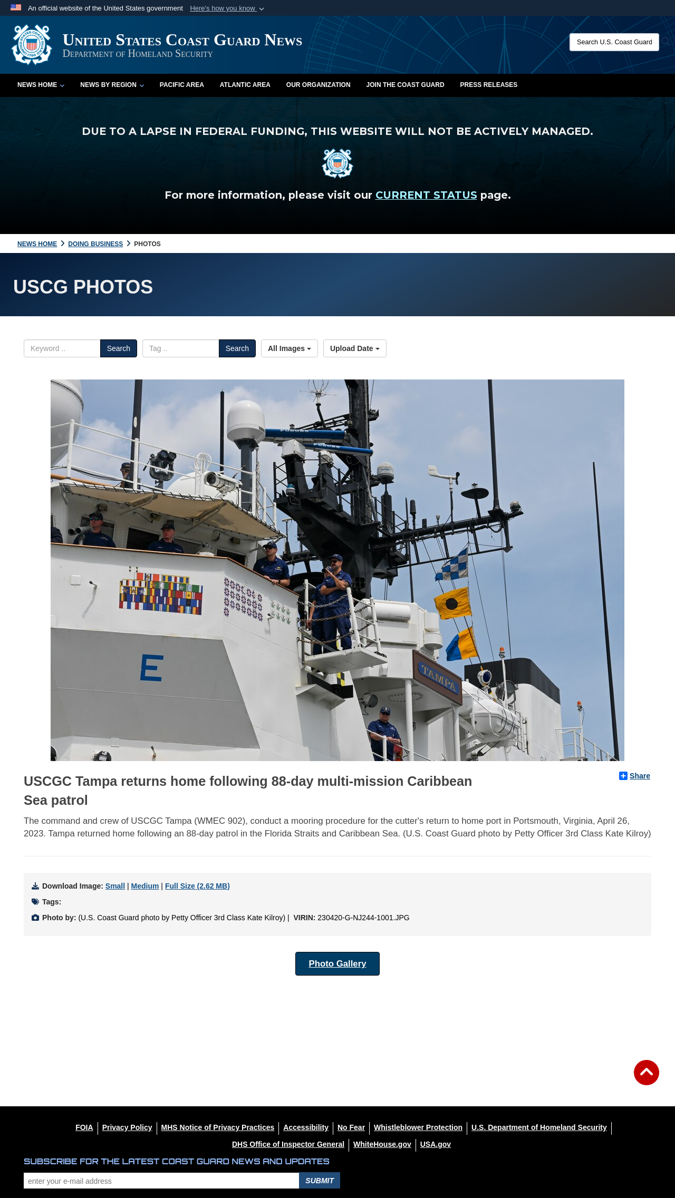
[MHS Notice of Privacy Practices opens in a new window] (218, 1127)
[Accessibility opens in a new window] (306, 1127)
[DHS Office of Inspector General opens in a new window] (288, 1144)
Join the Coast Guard (406, 85)
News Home (40, 85)
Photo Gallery (337, 964)
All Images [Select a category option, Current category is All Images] (289, 348)
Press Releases (489, 85)
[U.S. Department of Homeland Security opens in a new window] (539, 1127)
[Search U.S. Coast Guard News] (614, 42)
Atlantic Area (245, 85)
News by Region (111, 85)
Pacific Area (182, 85)
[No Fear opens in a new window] (351, 1127)
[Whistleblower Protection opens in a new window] (418, 1127)
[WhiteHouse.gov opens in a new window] (382, 1144)
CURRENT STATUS (426, 195)
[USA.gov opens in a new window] (435, 1144)
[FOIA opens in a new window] (84, 1127)
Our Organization (318, 85)
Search (118, 348)
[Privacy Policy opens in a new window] (127, 1127)
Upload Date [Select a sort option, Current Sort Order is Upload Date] (355, 348)
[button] (228, 8)
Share (634, 776)
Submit (319, 1180)
